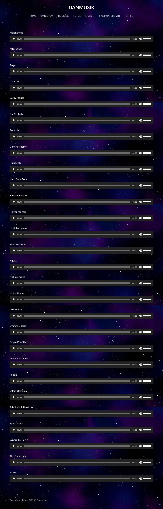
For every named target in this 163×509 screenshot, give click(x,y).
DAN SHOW (47, 15)
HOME (32, 15)
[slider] (77, 39)
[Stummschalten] (140, 38)
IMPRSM (129, 15)
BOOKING (63, 15)
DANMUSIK (82, 7)
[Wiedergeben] (13, 38)
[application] (81, 39)
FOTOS (77, 15)
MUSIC (90, 15)
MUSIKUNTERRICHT (109, 15)
